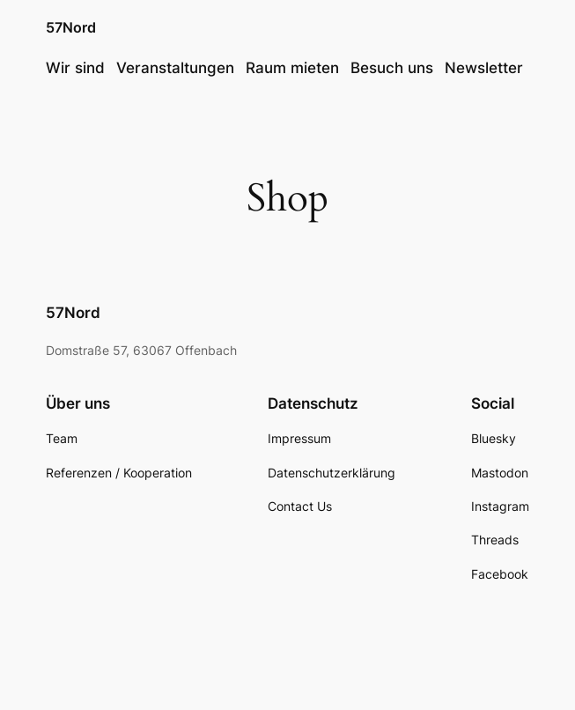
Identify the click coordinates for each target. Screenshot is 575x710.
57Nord (71, 27)
